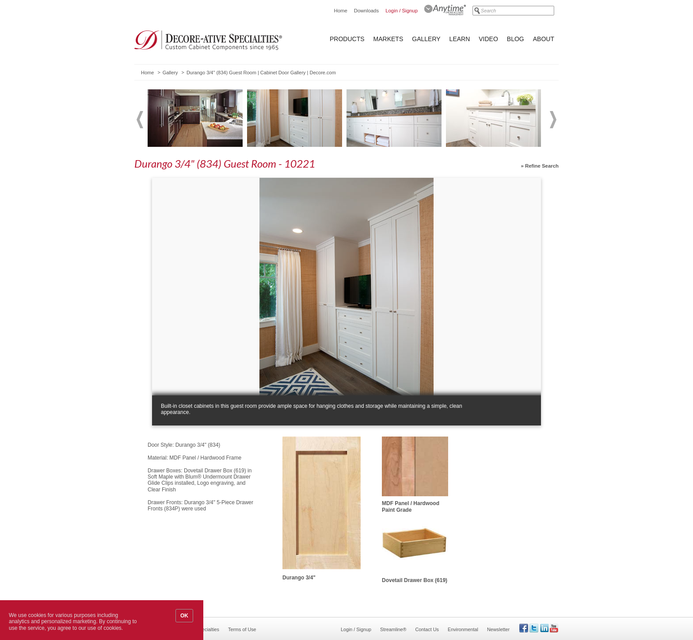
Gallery (426, 38)
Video (488, 38)
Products (347, 38)
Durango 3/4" (299, 578)
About (543, 38)
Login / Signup (401, 10)
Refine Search (542, 166)
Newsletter (498, 629)
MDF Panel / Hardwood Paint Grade (410, 506)
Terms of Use (242, 629)
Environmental (463, 629)
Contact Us (427, 629)
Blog (515, 38)
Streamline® (393, 629)
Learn (459, 38)
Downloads (366, 10)
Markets (388, 38)
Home (340, 10)
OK (184, 616)
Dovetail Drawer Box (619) (414, 580)
